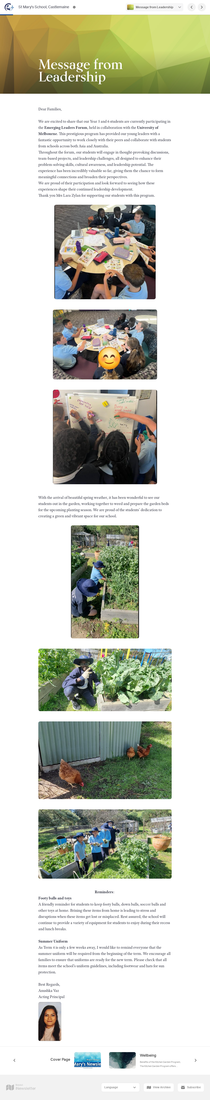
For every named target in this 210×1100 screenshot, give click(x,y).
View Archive (159, 1087)
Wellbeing (148, 1055)
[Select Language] (120, 1087)
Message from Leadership (154, 7)
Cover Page (60, 1060)
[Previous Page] (191, 7)
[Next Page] (202, 7)
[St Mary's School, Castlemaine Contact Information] (74, 7)
